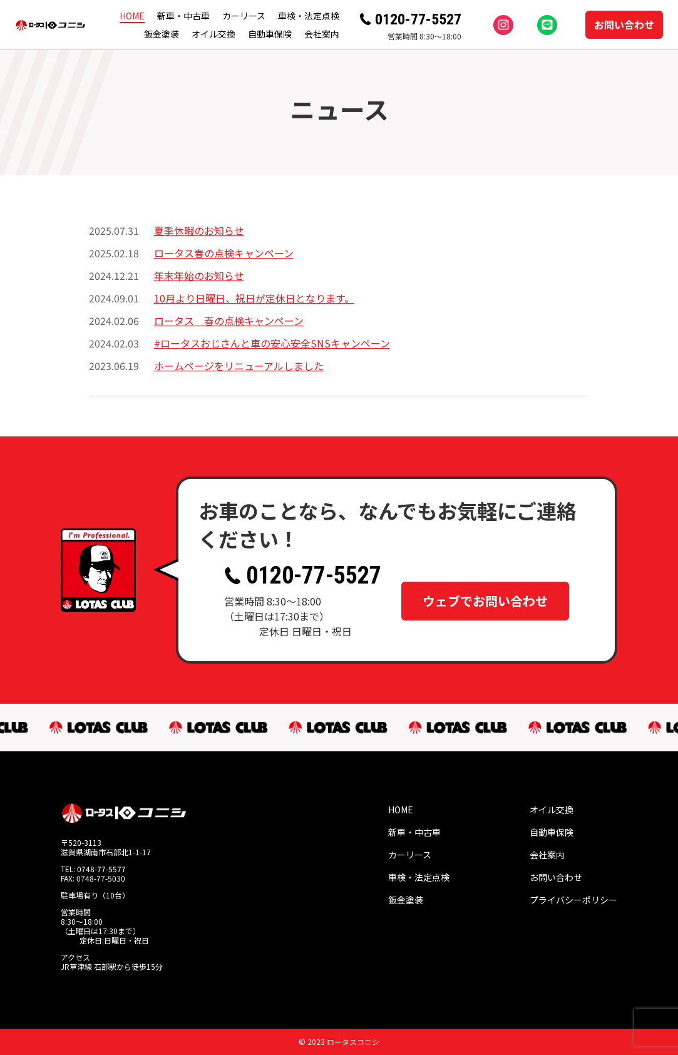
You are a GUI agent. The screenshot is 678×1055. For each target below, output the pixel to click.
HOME (132, 15)
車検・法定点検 (308, 15)
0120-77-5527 (418, 19)
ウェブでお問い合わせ (485, 598)
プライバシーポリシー (573, 899)
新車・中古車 (183, 15)
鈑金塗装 (161, 34)
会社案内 (321, 34)
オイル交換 (213, 34)
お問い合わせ (624, 24)
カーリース (243, 15)
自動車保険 (270, 34)
